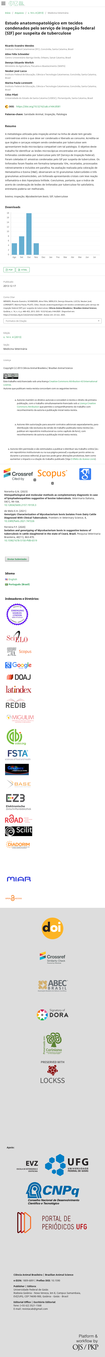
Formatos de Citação (16, 320)
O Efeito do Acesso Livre (83, 458)
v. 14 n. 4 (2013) (36, 12)
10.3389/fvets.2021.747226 (19, 521)
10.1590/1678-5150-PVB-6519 (20, 540)
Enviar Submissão (17, 559)
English (13, 579)
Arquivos (19, 12)
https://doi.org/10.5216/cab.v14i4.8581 (38, 106)
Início (7, 12)
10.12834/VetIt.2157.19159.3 (20, 505)
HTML (24, 269)
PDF (10, 269)
